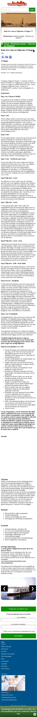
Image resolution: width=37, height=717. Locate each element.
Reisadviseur (5, 692)
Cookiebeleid (5, 661)
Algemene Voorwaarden (8, 654)
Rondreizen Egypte (18, 44)
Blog (2, 659)
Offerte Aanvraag (6, 646)
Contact (3, 644)
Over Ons (4, 651)
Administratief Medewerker (9, 700)
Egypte (7, 44)
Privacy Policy (5, 668)
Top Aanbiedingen (6, 656)
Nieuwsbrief (4, 649)
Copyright (4, 663)
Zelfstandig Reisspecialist (8, 697)
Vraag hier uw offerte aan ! (18, 609)
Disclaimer (4, 666)
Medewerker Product (7, 695)
